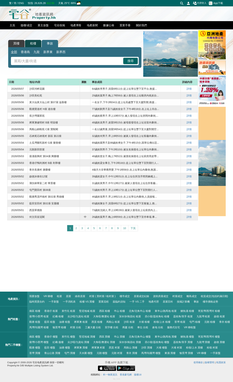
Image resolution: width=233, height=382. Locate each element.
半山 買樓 (119, 336)
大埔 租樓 (144, 321)
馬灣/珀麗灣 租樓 (39, 327)
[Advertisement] (102, 261)
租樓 (33, 43)
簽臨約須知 (119, 301)
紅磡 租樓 (58, 316)
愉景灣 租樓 (59, 327)
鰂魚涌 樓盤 (187, 336)
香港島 (25, 52)
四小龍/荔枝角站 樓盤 (157, 342)
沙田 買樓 (146, 347)
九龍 (36, 52)
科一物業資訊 (110, 374)
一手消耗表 (69, 301)
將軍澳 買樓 (81, 347)
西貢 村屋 (114, 347)
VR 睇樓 (48, 296)
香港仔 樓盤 (51, 336)
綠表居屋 (80, 296)
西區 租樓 (104, 310)
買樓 (16, 43)
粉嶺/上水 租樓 (162, 321)
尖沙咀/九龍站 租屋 (78, 316)
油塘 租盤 (64, 321)
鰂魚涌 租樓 (187, 310)
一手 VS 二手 (136, 301)
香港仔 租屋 (51, 310)
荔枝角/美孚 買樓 (183, 342)
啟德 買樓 (219, 342)
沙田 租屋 (129, 321)
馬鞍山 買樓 (130, 347)
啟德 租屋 (219, 316)
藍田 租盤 (49, 321)
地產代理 (154, 301)
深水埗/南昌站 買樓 (130, 342)
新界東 (48, 52)
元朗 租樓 (209, 321)
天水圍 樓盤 (86, 353)
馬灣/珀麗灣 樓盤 (151, 353)
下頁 (133, 228)
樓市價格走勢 (210, 301)
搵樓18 (137, 374)
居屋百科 (168, 301)
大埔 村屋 (176, 347)
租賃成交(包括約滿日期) (214, 296)
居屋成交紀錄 (141, 296)
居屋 (68, 296)
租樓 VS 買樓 (87, 301)
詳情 (189, 88)
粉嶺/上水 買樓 (194, 347)
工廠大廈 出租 (93, 327)
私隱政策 (221, 362)
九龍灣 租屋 (203, 316)
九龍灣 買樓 (203, 342)
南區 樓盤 (34, 336)
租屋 (59, 296)
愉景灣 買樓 (186, 353)
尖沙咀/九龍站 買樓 (78, 342)
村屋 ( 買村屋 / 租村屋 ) (102, 296)
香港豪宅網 (126, 374)
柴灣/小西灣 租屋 (39, 316)
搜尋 (130, 61)
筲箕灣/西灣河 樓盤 (209, 336)
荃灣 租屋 (179, 321)
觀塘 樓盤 (34, 347)
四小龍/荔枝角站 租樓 (157, 316)
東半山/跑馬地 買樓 (166, 336)
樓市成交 (125, 296)
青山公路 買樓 (52, 353)
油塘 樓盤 (64, 347)
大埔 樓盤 (161, 347)
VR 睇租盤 (190, 327)
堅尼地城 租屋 (87, 310)
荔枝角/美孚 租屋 (183, 316)
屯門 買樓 (69, 353)
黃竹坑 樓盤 (68, 336)
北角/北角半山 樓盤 (140, 336)
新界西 (61, 52)
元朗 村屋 (116, 353)
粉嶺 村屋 (212, 347)
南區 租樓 (34, 310)
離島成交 (192, 296)
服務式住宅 (173, 327)
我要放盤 (34, 296)
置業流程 (103, 301)
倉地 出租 (157, 327)
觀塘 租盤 (34, 321)
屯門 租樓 (194, 321)
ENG (21, 3)
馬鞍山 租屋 (113, 321)
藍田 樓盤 (49, 347)
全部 (14, 52)
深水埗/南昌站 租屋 (130, 316)
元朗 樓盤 (102, 353)
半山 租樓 (119, 310)
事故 (50, 43)
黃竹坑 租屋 (68, 310)
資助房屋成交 (160, 296)
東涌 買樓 (170, 353)
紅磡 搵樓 (58, 342)
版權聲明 (209, 362)
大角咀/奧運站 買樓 (104, 342)
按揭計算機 (183, 301)
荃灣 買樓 (34, 353)
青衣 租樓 (224, 321)
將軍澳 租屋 (81, 321)
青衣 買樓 (131, 353)
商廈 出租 (127, 327)
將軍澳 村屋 (98, 347)
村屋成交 (177, 296)
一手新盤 (54, 301)
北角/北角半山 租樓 (140, 310)
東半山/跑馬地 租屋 (166, 310)
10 (124, 228)
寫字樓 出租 (111, 327)
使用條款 (198, 362)
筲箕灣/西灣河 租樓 (209, 310)
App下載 (216, 3)
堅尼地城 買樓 (87, 336)
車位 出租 (142, 327)
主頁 (12, 25)
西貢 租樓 (97, 321)
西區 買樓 (104, 336)
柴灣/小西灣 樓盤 (39, 342)
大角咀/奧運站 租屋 (104, 316)
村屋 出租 (75, 327)
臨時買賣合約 (37, 301)
